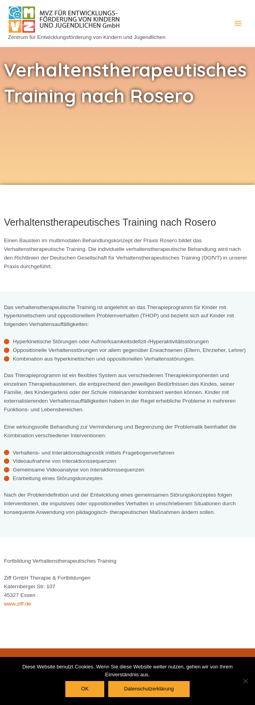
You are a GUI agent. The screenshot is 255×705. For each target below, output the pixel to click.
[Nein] (245, 681)
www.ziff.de (17, 604)
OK (85, 689)
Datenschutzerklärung (149, 689)
